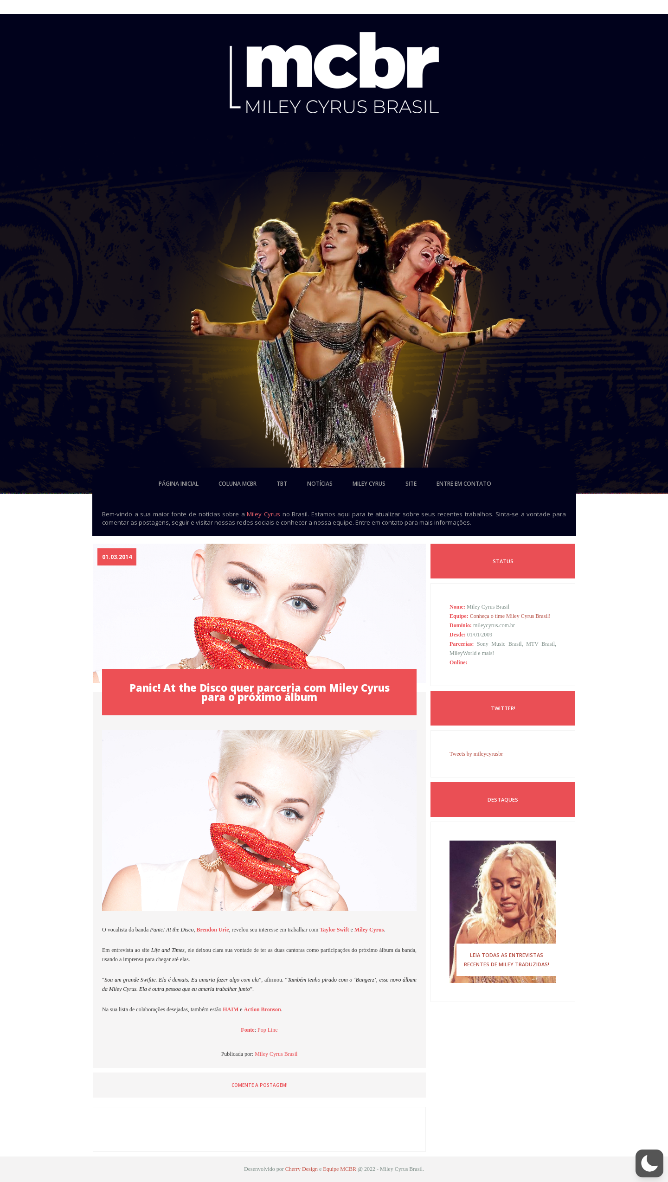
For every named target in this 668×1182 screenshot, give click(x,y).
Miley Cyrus (263, 514)
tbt (281, 484)
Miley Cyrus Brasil (276, 1054)
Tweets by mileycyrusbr (476, 754)
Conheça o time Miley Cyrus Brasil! (510, 616)
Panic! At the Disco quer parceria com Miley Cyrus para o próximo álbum (259, 692)
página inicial (179, 484)
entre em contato (464, 484)
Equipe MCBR (339, 1169)
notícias (320, 484)
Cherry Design (301, 1169)
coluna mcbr (237, 484)
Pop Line (267, 1030)
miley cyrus (369, 484)
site (411, 484)
